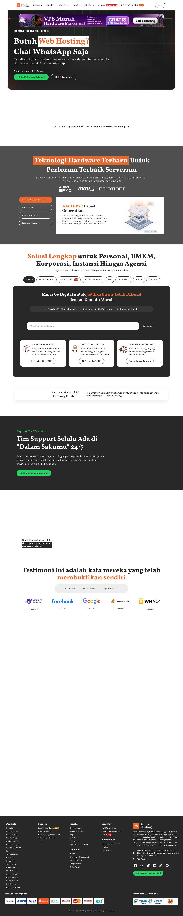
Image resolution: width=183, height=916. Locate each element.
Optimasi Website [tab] (111, 588)
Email (76, 5)
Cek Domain (146, 326)
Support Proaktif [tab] (90, 588)
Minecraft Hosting (132, 5)
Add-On (88, 5)
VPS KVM (63, 5)
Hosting (36, 5)
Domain (49, 5)
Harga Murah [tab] (70, 588)
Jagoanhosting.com (90, 911)
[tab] (35, 200)
